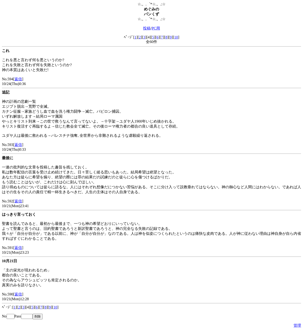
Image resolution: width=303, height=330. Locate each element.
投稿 (147, 28)
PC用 (156, 28)
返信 (18, 79)
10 (176, 37)
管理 (297, 325)
